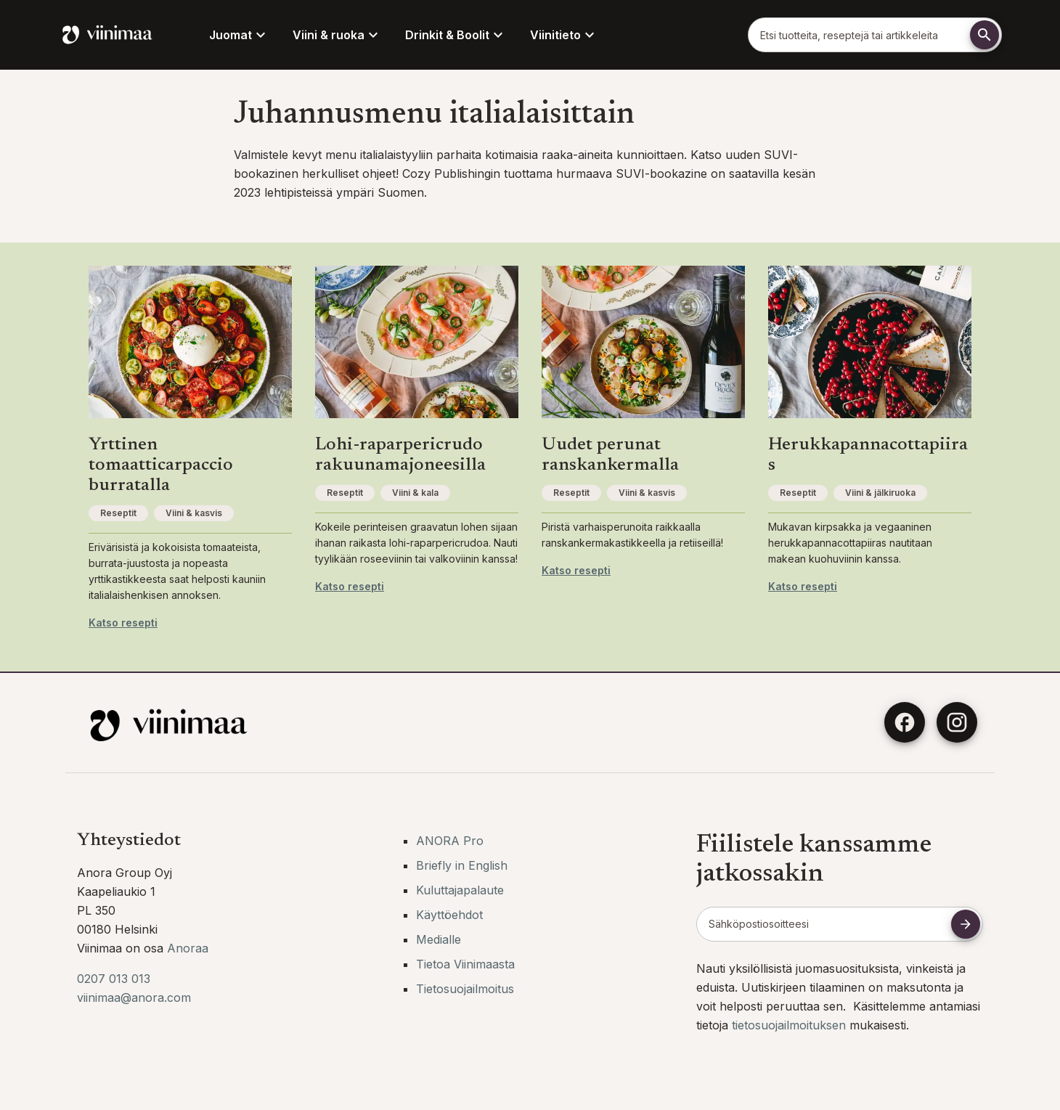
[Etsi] (984, 34)
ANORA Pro (450, 840)
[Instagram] (957, 722)
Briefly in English (461, 865)
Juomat (239, 35)
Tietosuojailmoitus (465, 989)
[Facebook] (904, 722)
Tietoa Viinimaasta (465, 964)
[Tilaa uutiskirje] (965, 924)
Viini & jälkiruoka (880, 492)
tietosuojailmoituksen (790, 1025)
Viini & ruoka (337, 35)
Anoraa (187, 948)
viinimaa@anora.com (134, 997)
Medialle (438, 939)
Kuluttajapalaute (460, 890)
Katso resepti (123, 622)
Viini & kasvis (194, 512)
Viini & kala (415, 492)
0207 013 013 (113, 978)
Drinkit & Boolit (456, 35)
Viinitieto (564, 35)
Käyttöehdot (449, 914)
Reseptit (118, 512)
